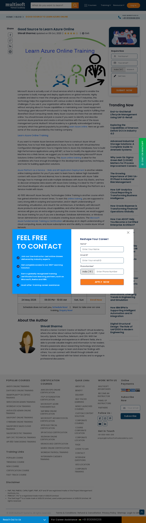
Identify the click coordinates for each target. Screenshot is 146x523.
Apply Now (102, 282)
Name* (83, 244)
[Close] (128, 232)
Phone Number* (87, 266)
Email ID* (84, 255)
